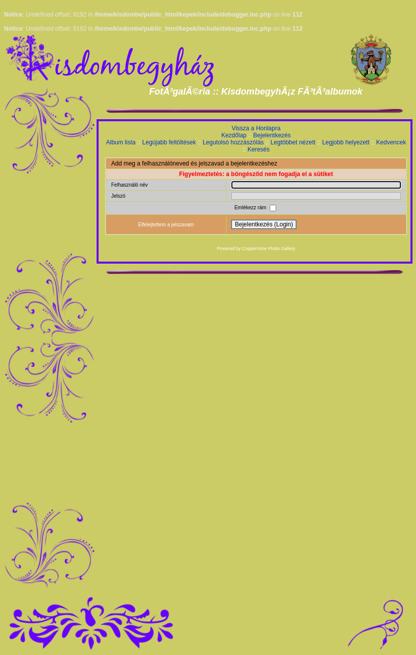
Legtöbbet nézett (293, 142)
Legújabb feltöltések (169, 142)
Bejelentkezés (272, 135)
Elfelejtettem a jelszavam (166, 224)
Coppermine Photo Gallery (268, 248)
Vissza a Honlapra (255, 128)
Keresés (258, 149)
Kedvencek (391, 142)
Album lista (121, 142)
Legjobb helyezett (345, 142)
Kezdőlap (233, 135)
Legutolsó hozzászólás (233, 142)
